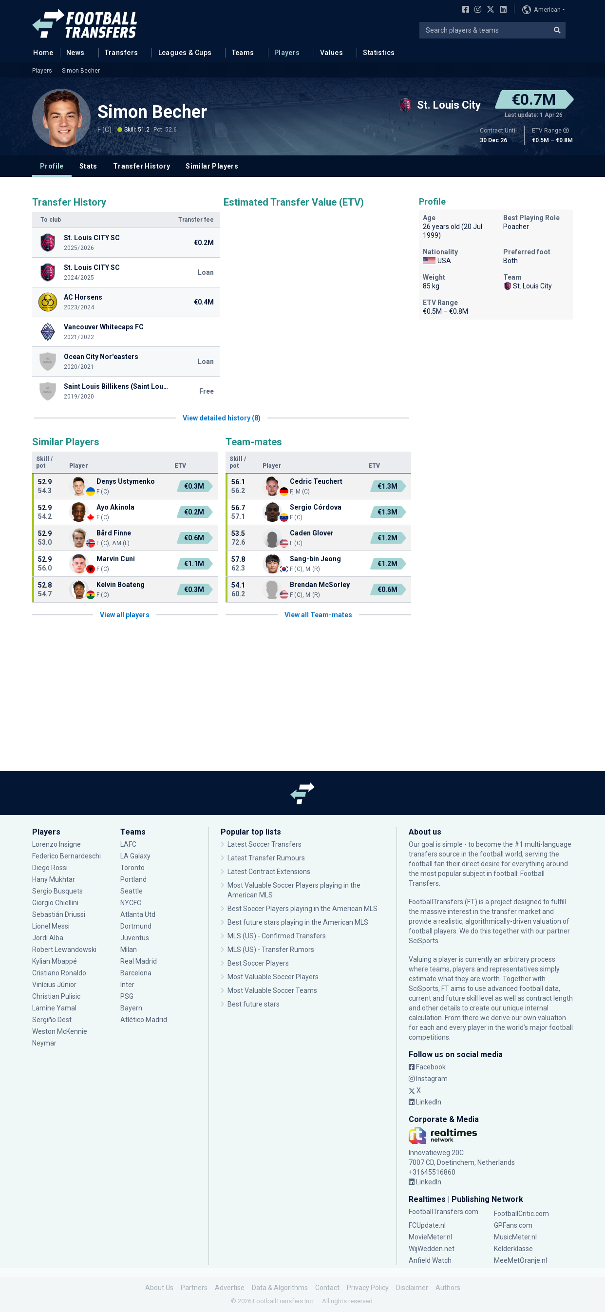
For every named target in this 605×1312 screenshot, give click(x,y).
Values (331, 53)
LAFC (128, 844)
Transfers (121, 53)
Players (287, 53)
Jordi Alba (47, 938)
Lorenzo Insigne (56, 844)
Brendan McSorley (320, 585)
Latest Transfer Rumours (266, 858)
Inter (127, 985)
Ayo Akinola (115, 507)
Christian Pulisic (56, 996)
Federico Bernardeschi (66, 856)
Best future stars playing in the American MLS (297, 922)
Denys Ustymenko (125, 481)
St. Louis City (527, 286)
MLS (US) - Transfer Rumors (270, 949)
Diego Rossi (50, 868)
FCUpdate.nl (427, 1225)
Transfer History (141, 166)
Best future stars (253, 1004)
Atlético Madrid (143, 1020)
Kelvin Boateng (120, 585)
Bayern (131, 1008)
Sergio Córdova (315, 507)
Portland (133, 879)
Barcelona (135, 973)
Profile (52, 166)
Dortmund (135, 926)
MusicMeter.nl (515, 1237)
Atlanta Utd (137, 914)
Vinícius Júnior (54, 985)
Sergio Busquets (57, 891)
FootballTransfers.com (443, 1212)
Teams (243, 53)
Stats (88, 166)
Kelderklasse (513, 1249)
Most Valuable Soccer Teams (272, 990)
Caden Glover (312, 533)
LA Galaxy (135, 856)
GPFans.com (513, 1225)
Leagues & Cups (185, 53)
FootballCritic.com (521, 1213)
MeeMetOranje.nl (520, 1260)
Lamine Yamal (54, 1008)
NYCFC (130, 903)
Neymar (44, 1043)
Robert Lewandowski (64, 949)
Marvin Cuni (115, 559)
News (75, 53)
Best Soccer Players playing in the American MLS (302, 909)
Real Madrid (138, 961)
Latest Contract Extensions (268, 871)
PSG (126, 996)
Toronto (132, 868)
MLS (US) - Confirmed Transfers (276, 936)
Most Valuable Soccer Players (273, 977)
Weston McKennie (59, 1031)
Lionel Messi (51, 926)
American (541, 9)
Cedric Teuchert (316, 481)
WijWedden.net (431, 1249)
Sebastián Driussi (58, 914)
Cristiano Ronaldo (59, 973)
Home (40, 52)
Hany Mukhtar (53, 879)
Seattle (131, 891)
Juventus (134, 938)
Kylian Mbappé (54, 961)
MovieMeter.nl (430, 1237)
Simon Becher (81, 70)
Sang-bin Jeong (315, 559)
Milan (128, 949)
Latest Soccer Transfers (264, 844)
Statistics (379, 53)
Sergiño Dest (52, 1020)
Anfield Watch (430, 1260)
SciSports (423, 941)
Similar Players (212, 166)
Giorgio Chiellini (55, 903)
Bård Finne (113, 533)
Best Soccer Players (258, 963)
